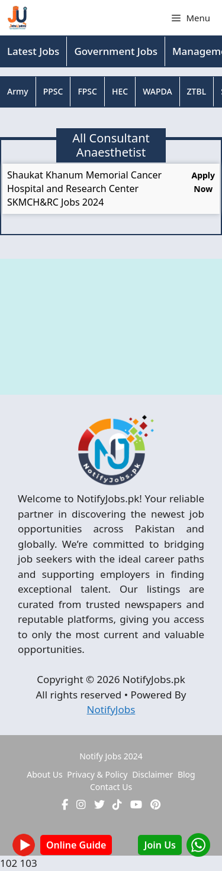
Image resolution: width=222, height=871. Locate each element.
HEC (120, 91)
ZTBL (197, 91)
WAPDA (157, 91)
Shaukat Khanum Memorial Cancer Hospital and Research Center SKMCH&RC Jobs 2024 (84, 188)
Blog (186, 774)
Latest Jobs (33, 51)
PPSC (53, 91)
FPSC (87, 91)
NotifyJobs (111, 709)
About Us (44, 774)
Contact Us (111, 786)
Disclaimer (152, 774)
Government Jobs (115, 51)
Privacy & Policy (97, 774)
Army (17, 91)
